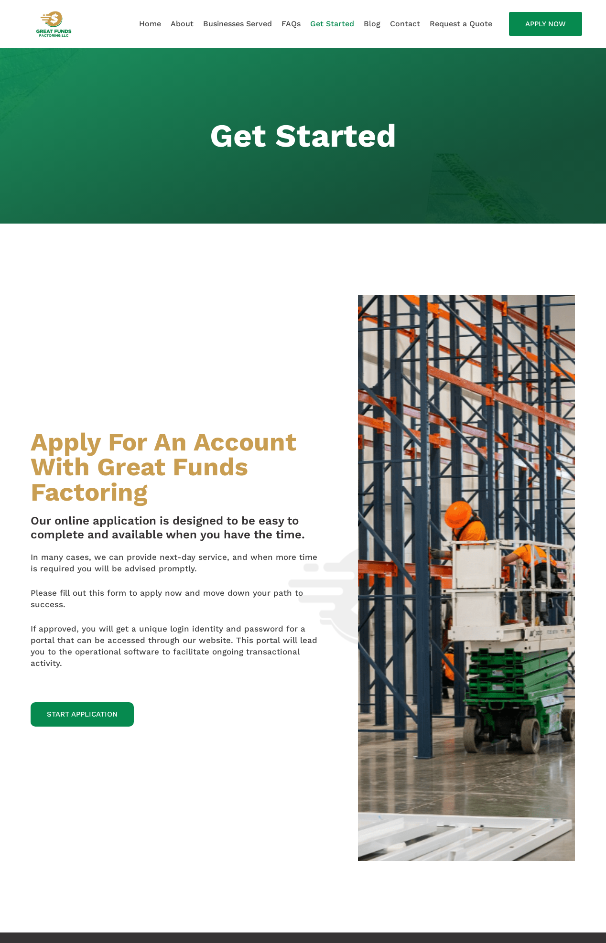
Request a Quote (461, 23)
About (182, 23)
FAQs (291, 23)
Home (150, 23)
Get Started (332, 23)
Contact (405, 23)
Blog (372, 23)
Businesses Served (237, 23)
